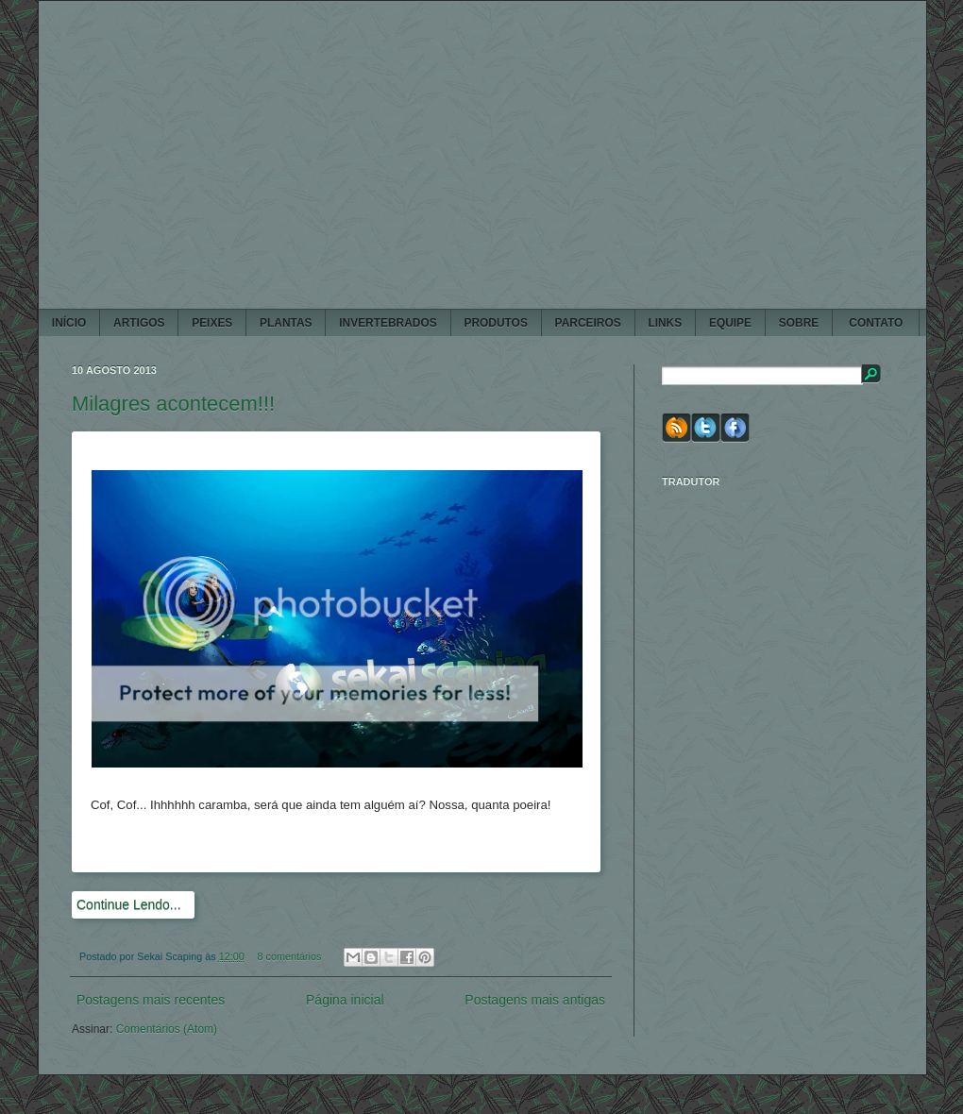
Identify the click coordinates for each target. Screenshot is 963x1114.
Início (69, 322)
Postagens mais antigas (535, 999)
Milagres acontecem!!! (173, 403)
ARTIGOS (138, 322)
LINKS (665, 322)
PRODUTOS (495, 322)
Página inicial (345, 999)
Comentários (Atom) (166, 1029)
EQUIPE (730, 322)
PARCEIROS (588, 322)
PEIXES (212, 322)
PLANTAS (286, 322)
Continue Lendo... (128, 904)
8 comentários (290, 956)
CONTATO (876, 322)
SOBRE (799, 322)
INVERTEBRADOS (387, 322)
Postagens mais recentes (150, 999)
